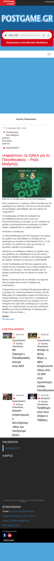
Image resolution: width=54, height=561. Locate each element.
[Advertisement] (26, 85)
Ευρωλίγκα (7, 141)
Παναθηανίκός (12, 132)
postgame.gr (13, 448)
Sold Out (6, 143)
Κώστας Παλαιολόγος (26, 119)
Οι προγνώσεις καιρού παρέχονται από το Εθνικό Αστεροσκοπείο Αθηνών (24, 501)
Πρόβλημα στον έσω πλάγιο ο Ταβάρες (43, 413)
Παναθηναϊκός (8, 319)
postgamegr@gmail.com (22, 511)
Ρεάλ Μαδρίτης (12, 135)
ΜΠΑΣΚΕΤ (45, 398)
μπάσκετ (6, 138)
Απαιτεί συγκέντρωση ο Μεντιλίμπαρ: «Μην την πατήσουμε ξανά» (19, 422)
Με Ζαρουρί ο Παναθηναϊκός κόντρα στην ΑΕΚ (19, 357)
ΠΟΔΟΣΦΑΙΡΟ (12, 148)
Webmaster (9, 540)
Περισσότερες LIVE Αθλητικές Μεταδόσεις (27, 42)
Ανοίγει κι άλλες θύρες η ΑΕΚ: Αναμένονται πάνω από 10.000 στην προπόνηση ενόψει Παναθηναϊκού (44, 370)
